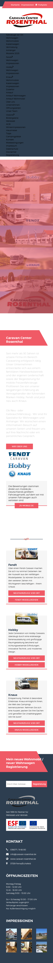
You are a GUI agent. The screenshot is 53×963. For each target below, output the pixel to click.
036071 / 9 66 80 (16, 849)
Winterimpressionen (15, 127)
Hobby (9, 67)
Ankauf (9, 92)
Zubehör (10, 89)
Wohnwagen (12, 38)
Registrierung (12, 155)
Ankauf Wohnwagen (16, 95)
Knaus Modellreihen (26, 730)
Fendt (9, 57)
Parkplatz (41, 5)
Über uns (10, 102)
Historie (10, 115)
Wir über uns (19, 446)
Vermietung (11, 47)
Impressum (11, 146)
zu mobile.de (26, 505)
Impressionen (27, 5)
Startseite (15, 5)
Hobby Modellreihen (26, 665)
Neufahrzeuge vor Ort (26, 593)
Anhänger (11, 50)
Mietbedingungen (14, 142)
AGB (8, 124)
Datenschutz (12, 149)
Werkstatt (10, 121)
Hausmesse (11, 130)
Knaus (9, 77)
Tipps (8, 133)
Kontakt (10, 139)
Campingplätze (13, 136)
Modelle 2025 (12, 53)
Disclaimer (11, 152)
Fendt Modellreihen (26, 600)
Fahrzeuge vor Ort (14, 35)
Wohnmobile (12, 41)
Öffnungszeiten (13, 108)
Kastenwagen (12, 44)
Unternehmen (13, 105)
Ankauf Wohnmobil (15, 98)
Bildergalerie (12, 118)
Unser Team (12, 111)
